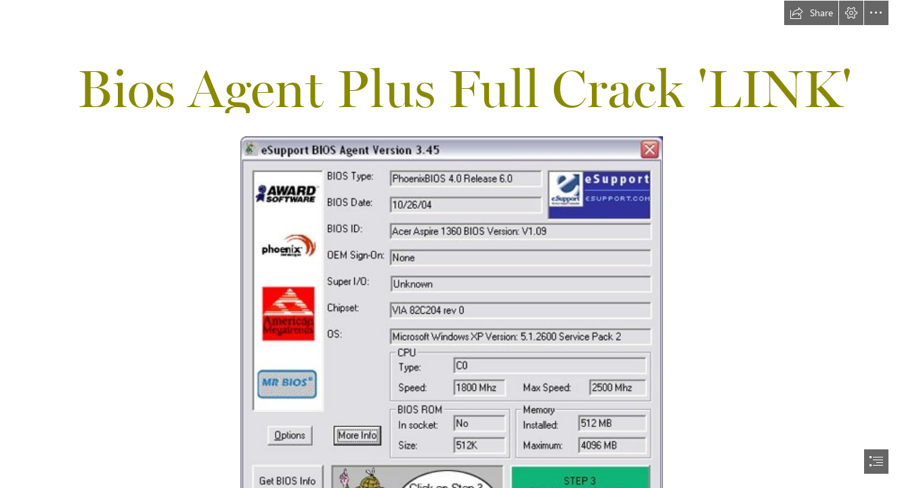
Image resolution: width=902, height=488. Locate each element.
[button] (811, 13)
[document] (451, 244)
